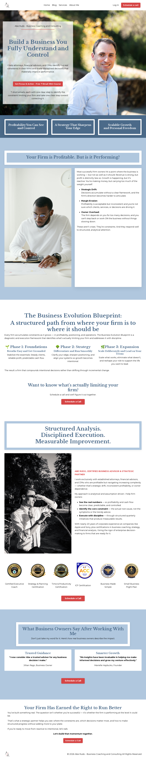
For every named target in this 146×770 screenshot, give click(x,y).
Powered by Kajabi (134, 764)
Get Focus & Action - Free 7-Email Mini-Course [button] (38, 84)
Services (63, 5)
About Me (74, 5)
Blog (54, 5)
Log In (116, 5)
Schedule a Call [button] (73, 403)
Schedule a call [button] (130, 5)
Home (47, 5)
